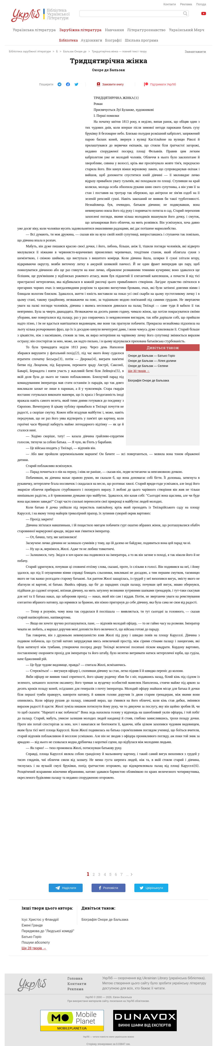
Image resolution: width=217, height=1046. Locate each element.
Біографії (113, 40)
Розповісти (108, 888)
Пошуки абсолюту (36, 942)
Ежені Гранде (32, 925)
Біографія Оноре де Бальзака (148, 380)
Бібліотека (68, 40)
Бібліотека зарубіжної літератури (30, 51)
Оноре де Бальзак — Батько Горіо (151, 355)
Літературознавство (146, 29)
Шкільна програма (141, 40)
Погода (201, 4)
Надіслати (65, 888)
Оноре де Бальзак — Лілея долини (152, 360)
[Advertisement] (49, 158)
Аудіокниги (91, 40)
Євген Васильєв (122, 997)
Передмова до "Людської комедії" (48, 931)
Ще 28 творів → (34, 948)
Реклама (186, 4)
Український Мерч (186, 29)
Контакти (170, 4)
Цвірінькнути (151, 888)
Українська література (34, 29)
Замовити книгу (110, 84)
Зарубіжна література (80, 31)
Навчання (114, 29)
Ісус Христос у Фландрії (40, 919)
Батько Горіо (31, 937)
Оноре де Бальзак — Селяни (148, 366)
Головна (75, 978)
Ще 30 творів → (139, 371)
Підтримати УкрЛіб (160, 84)
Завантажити (193, 52)
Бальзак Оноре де (74, 51)
